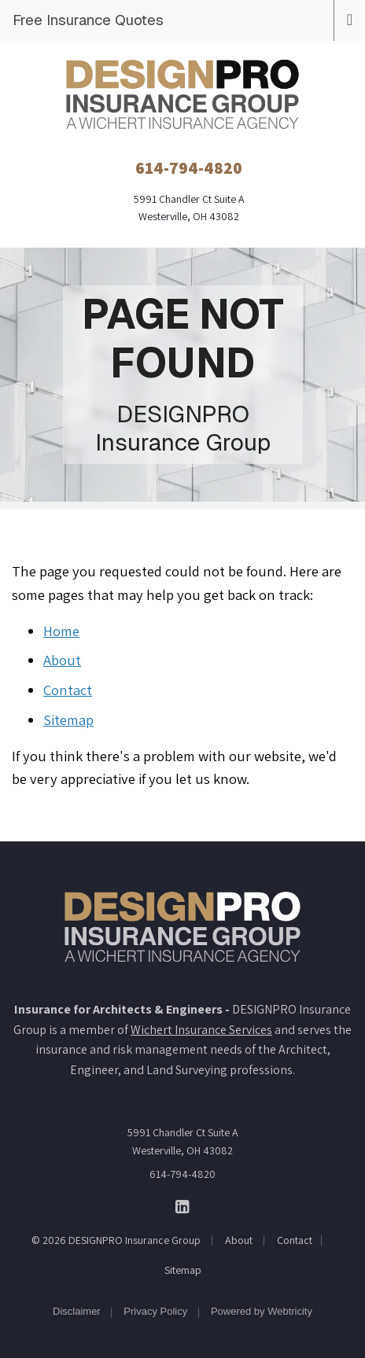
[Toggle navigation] (349, 18)
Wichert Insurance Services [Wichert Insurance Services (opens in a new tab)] (201, 1029)
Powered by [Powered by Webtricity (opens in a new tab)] (261, 1311)
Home (61, 630)
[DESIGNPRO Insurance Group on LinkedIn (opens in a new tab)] (183, 1207)
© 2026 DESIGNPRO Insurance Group (116, 1240)
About (62, 659)
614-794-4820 (182, 1174)
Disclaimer (77, 1311)
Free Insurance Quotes (88, 19)
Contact (67, 689)
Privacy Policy (155, 1311)
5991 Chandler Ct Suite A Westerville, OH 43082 (182, 1141)
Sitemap (68, 719)
